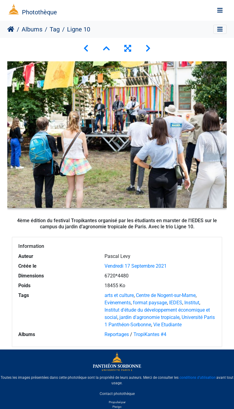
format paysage (150, 303)
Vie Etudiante (167, 325)
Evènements (118, 303)
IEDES (175, 303)
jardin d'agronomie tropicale (149, 317)
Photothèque (39, 12)
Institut (191, 303)
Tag (55, 29)
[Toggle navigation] (220, 10)
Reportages (117, 334)
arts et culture (119, 295)
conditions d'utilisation (197, 377)
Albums (32, 29)
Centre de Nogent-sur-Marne (166, 295)
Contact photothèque (117, 393)
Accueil (10, 29)
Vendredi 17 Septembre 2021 (136, 266)
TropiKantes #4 (149, 334)
